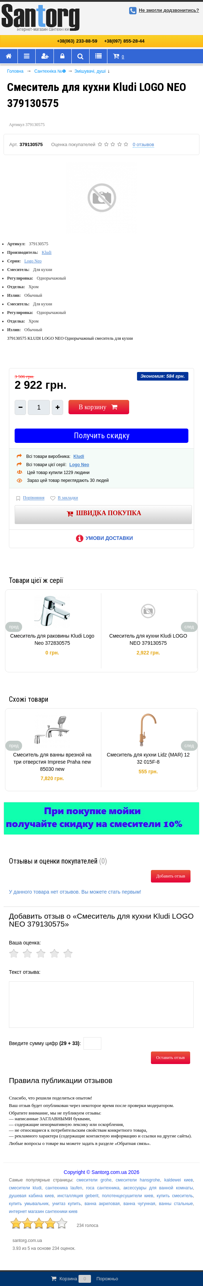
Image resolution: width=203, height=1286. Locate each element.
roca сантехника (103, 1187)
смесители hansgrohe (138, 1180)
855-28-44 (124, 41)
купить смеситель (175, 1195)
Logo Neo (32, 261)
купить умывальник (29, 1203)
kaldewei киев (178, 1180)
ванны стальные (176, 1203)
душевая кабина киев (31, 1195)
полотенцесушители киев (127, 1195)
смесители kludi (25, 1187)
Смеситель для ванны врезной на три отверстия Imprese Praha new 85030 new (52, 762)
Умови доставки (103, 538)
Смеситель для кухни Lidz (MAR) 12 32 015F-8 (148, 758)
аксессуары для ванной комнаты (158, 1187)
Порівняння (30, 498)
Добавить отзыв (170, 876)
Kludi (46, 252)
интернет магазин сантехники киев (43, 1211)
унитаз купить (66, 1203)
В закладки (63, 498)
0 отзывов (143, 144)
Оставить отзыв (170, 1057)
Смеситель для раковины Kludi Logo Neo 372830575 (52, 639)
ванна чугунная (139, 1203)
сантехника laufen (63, 1187)
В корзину (98, 407)
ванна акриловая (102, 1203)
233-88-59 (77, 41)
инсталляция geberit (77, 1195)
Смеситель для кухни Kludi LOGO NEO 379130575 (148, 639)
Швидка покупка (103, 513)
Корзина (84, 1279)
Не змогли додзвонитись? (163, 10)
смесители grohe (93, 1180)
